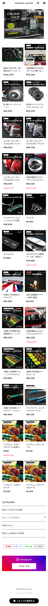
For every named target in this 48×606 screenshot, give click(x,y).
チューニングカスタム (10, 518)
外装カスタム (7, 525)
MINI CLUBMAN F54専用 (13, 533)
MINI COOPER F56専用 (12, 510)
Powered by (24, 593)
